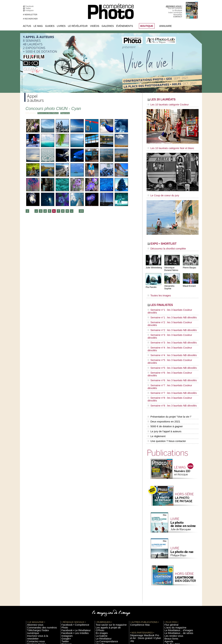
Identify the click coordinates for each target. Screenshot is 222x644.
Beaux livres (169, 575)
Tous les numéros (175, 8)
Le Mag (38, 26)
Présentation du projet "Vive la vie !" (168, 361)
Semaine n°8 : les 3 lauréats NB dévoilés (168, 351)
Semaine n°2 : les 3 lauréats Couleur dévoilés (170, 308)
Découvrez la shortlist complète (163, 245)
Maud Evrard (189, 281)
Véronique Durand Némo (170, 264)
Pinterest (65, 578)
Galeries (108, 26)
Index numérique (175, 12)
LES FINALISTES (169, 297)
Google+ (65, 573)
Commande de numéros (174, 604)
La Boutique (177, 10)
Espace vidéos (102, 583)
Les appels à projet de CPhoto (108, 565)
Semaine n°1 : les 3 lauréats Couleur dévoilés (170, 302)
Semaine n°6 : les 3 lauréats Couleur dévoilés (170, 335)
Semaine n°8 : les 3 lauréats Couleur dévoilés (170, 348)
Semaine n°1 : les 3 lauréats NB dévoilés (168, 305)
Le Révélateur (78, 26)
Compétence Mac (137, 562)
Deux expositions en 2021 (163, 364)
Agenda (99, 578)
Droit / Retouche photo (173, 612)
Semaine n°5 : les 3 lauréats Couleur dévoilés (170, 328)
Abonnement (169, 606)
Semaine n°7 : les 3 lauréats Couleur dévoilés (170, 341)
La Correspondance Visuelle (107, 575)
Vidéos (94, 26)
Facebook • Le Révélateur (72, 565)
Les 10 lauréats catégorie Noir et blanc (167, 147)
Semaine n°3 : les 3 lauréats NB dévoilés (168, 318)
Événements (124, 26)
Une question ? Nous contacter (166, 379)
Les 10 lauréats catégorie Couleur (165, 105)
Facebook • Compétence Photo (74, 562)
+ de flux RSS (170, 580)
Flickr (63, 580)
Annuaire (165, 26)
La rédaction (169, 609)
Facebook (30, 6)
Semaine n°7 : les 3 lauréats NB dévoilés (168, 345)
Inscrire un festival (171, 591)
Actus (27, 26)
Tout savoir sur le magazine (107, 562)
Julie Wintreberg (153, 263)
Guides (49, 26)
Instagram (30, 10)
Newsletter (177, 15)
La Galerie (100, 570)
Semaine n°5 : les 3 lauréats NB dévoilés (168, 331)
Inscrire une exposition (173, 588)
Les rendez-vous (171, 573)
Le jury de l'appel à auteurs (164, 372)
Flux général (169, 562)
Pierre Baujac (189, 263)
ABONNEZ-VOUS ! (174, 6)
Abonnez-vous (33, 562)
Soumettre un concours (173, 593)
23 (78, 211)
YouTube (65, 583)
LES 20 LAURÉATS (171, 100)
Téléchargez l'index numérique (39, 567)
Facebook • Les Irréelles (71, 567)
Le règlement (156, 375)
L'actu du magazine (172, 565)
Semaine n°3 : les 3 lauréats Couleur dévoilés (170, 315)
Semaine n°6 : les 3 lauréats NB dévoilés (168, 338)
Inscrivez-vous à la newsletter (39, 570)
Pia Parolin (151, 282)
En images (100, 567)
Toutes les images (157, 288)
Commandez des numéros (38, 565)
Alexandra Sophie (172, 281)
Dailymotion (66, 586)
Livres (61, 26)
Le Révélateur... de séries (174, 570)
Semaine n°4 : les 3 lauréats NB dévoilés (168, 325)
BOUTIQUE (146, 26)
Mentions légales (34, 575)
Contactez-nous (33, 573)
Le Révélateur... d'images (174, 567)
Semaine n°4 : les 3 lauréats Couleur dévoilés (170, 322)
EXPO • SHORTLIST (172, 240)
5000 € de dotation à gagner (164, 368)
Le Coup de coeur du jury (161, 192)
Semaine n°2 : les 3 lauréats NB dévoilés (168, 312)
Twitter (28, 8)
